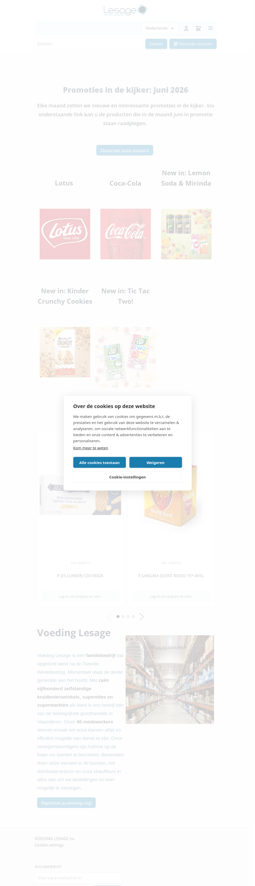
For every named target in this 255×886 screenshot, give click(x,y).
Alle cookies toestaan (99, 462)
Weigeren (156, 462)
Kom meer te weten (90, 447)
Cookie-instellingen (127, 476)
